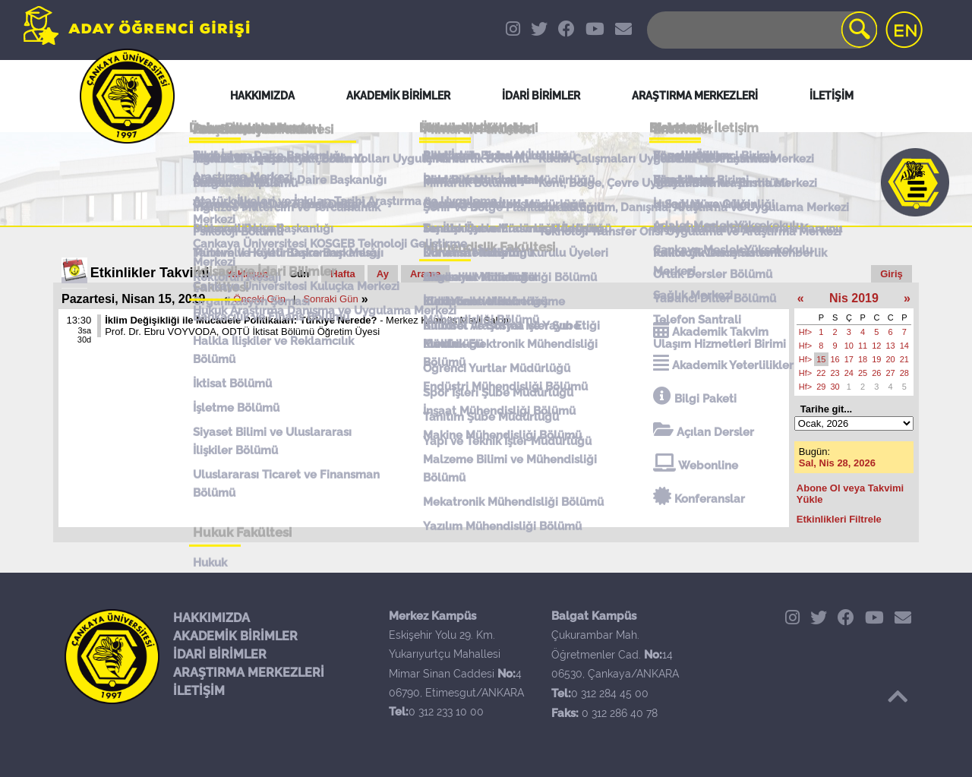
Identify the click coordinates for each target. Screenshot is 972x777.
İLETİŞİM (199, 691)
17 (849, 359)
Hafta (342, 274)
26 (876, 372)
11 (862, 345)
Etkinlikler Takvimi (150, 272)
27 (890, 372)
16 (835, 359)
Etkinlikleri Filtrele (839, 519)
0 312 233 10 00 (446, 712)
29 (820, 386)
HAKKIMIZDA (211, 618)
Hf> (805, 331)
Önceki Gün (259, 299)
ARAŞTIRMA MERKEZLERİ (248, 672)
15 (820, 359)
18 (862, 359)
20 (890, 359)
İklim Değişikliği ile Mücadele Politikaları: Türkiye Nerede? (241, 320)
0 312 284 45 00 (610, 693)
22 (820, 372)
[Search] (761, 30)
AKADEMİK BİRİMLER (235, 636)
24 (849, 372)
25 (862, 372)
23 (835, 372)
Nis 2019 (854, 298)
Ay (383, 274)
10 (849, 345)
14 (904, 345)
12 (876, 345)
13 (890, 345)
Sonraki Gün (330, 299)
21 (904, 359)
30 (835, 386)
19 (876, 359)
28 (904, 372)
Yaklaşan (247, 274)
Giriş (891, 274)
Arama (425, 274)
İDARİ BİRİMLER (220, 654)
